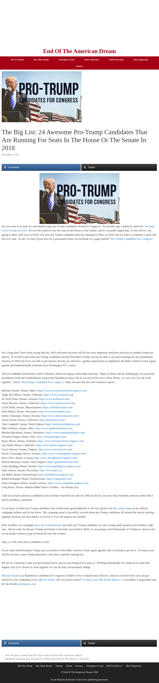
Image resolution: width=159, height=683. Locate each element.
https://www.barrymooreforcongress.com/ (61, 441)
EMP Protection (116, 59)
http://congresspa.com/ (59, 478)
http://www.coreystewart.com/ (55, 449)
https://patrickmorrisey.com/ (63, 462)
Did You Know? (114, 666)
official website (46, 579)
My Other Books (41, 59)
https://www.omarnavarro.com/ (58, 403)
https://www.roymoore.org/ (58, 394)
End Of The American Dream (79, 51)
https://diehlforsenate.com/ (58, 407)
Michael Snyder (10, 575)
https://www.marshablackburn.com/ (66, 432)
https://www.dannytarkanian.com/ (60, 415)
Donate (79, 66)
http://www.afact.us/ (50, 470)
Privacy (79, 666)
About (69, 666)
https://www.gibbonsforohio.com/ (54, 428)
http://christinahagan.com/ (51, 436)
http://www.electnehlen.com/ (55, 411)
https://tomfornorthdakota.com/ (62, 424)
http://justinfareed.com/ (52, 419)
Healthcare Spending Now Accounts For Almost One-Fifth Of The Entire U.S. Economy (47, 658)
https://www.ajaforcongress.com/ (54, 445)
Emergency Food (66, 59)
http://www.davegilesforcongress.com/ (56, 457)
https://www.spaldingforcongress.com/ (59, 466)
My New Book (17, 59)
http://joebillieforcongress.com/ (56, 474)
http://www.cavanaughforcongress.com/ (64, 453)
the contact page (122, 508)
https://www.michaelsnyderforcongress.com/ (62, 390)
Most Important (140, 59)
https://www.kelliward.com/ (54, 399)
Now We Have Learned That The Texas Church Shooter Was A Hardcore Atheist (43, 655)
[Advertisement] (79, 23)
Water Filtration (91, 59)
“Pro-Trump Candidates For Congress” (131, 238)
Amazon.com (28, 584)
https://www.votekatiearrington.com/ (68, 483)
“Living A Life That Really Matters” (101, 579)
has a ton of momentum (47, 525)
